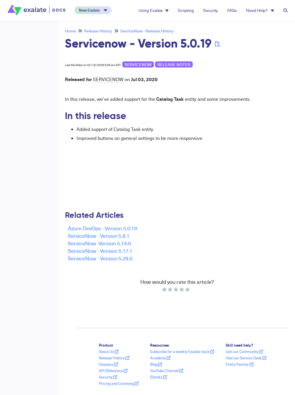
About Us (109, 351)
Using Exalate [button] (154, 10)
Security (210, 10)
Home (70, 31)
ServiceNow (138, 64)
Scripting (186, 10)
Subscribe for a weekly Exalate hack (182, 351)
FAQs (232, 10)
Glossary (108, 364)
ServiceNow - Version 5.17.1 (100, 250)
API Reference (113, 370)
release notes (173, 64)
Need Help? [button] (260, 10)
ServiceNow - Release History (147, 31)
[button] (93, 10)
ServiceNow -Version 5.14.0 (99, 243)
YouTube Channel (166, 370)
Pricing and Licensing (119, 383)
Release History (98, 31)
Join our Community (244, 351)
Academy (160, 358)
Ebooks (158, 377)
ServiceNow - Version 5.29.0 (100, 258)
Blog (156, 364)
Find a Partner (240, 364)
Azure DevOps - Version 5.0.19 (102, 228)
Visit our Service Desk (246, 358)
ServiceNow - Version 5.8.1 (99, 235)
